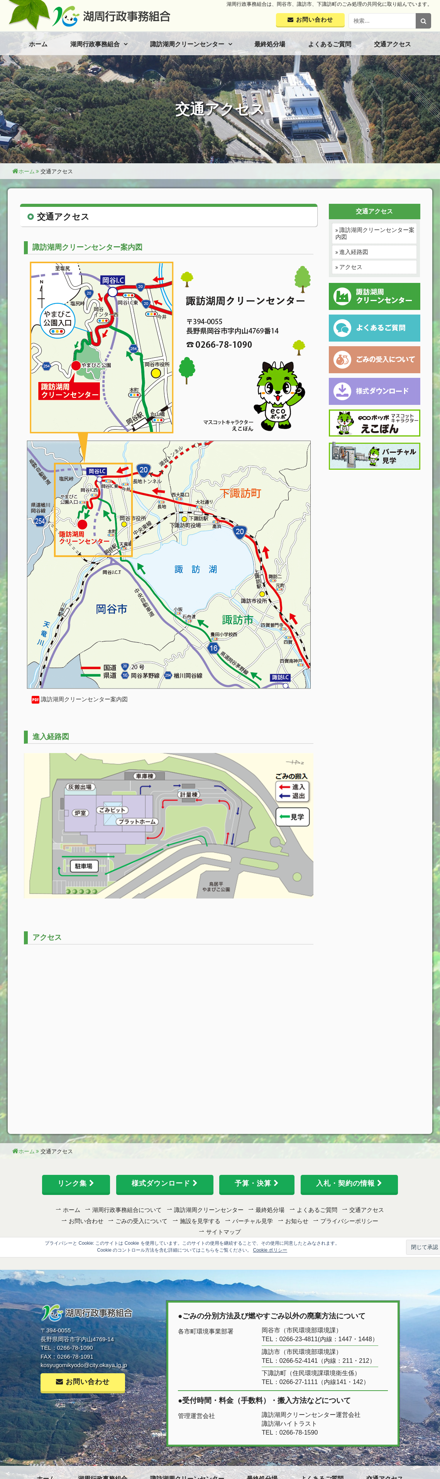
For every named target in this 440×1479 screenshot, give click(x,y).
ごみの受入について (141, 1221)
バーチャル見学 (252, 1221)
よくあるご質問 (329, 44)
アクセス (350, 267)
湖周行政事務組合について (127, 1210)
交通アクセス (392, 44)
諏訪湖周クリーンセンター (187, 44)
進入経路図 (353, 252)
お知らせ (296, 1221)
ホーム (38, 44)
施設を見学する (200, 1221)
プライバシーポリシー (349, 1221)
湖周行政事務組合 (95, 44)
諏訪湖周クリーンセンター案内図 (84, 699)
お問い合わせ (86, 1221)
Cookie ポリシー (270, 1250)
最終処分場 (269, 44)
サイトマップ (223, 1232)
